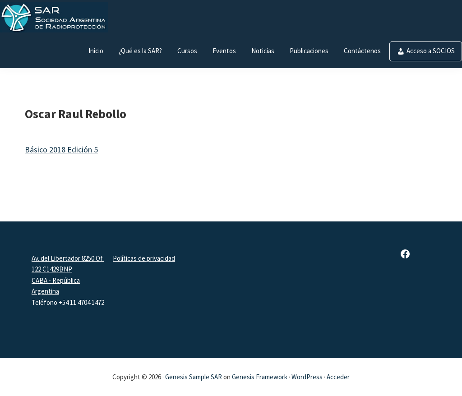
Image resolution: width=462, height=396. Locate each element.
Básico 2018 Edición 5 (61, 149)
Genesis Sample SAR (193, 377)
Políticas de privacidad (144, 258)
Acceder (338, 377)
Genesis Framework (259, 377)
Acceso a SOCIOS (431, 50)
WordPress (307, 377)
